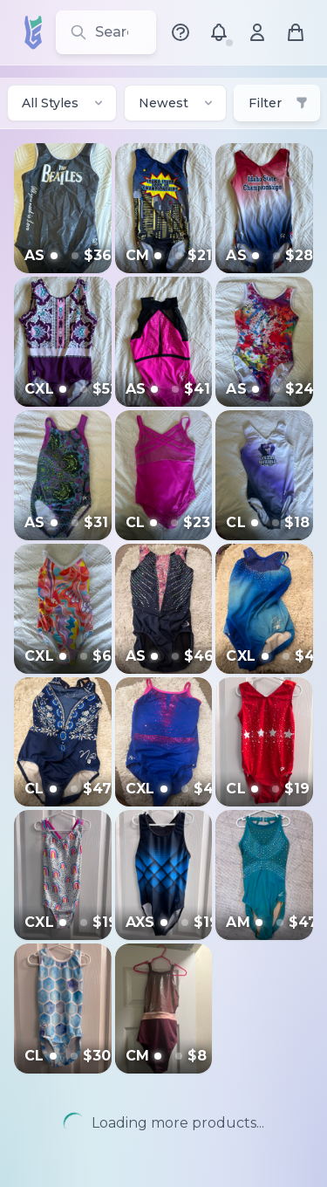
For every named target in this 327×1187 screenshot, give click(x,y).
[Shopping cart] (295, 32)
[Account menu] (257, 32)
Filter (279, 103)
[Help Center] (180, 32)
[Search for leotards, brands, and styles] (106, 32)
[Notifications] (218, 32)
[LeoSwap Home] (31, 32)
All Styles (64, 103)
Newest (177, 103)
